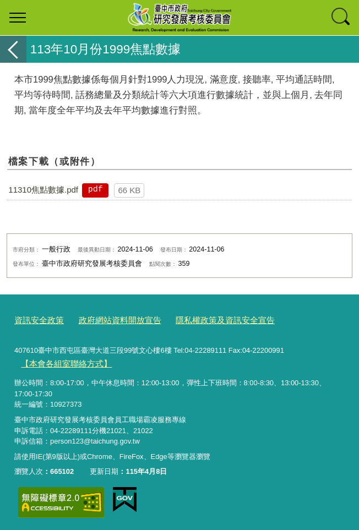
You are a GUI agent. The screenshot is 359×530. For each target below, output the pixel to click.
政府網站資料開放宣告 (108, 319)
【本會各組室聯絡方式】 (60, 361)
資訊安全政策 (35, 319)
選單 (17, 17)
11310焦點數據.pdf (43, 189)
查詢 (341, 17)
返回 (13, 49)
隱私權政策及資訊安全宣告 (201, 319)
